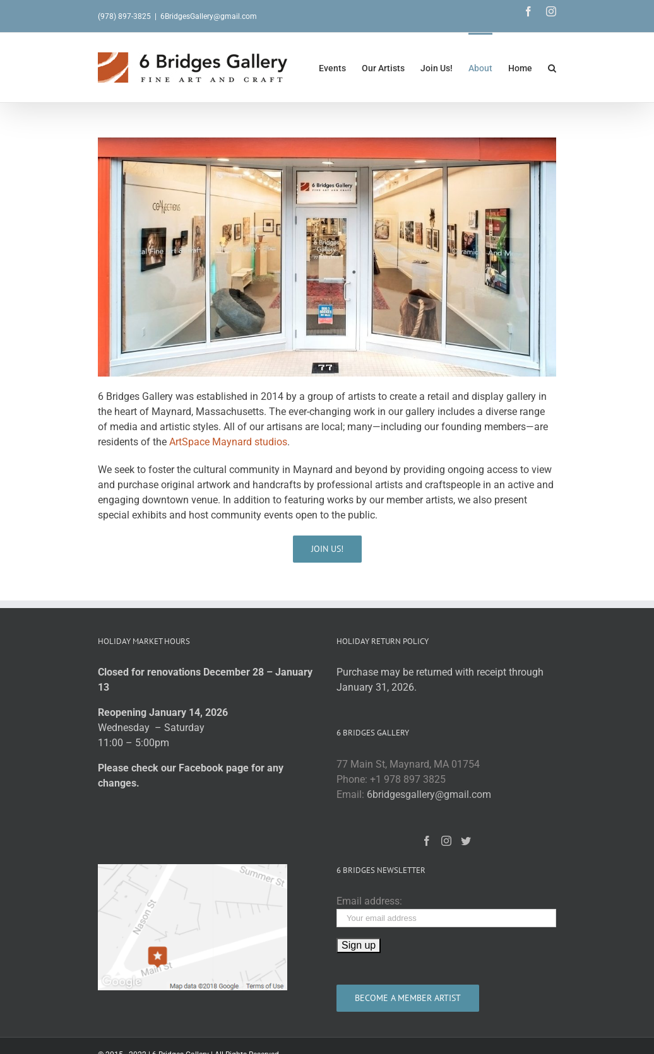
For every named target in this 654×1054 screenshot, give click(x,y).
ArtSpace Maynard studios (228, 442)
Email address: (369, 901)
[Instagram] (446, 841)
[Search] (552, 67)
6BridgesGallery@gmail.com (208, 16)
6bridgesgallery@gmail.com (429, 794)
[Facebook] (427, 841)
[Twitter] (466, 841)
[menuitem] (340, 67)
